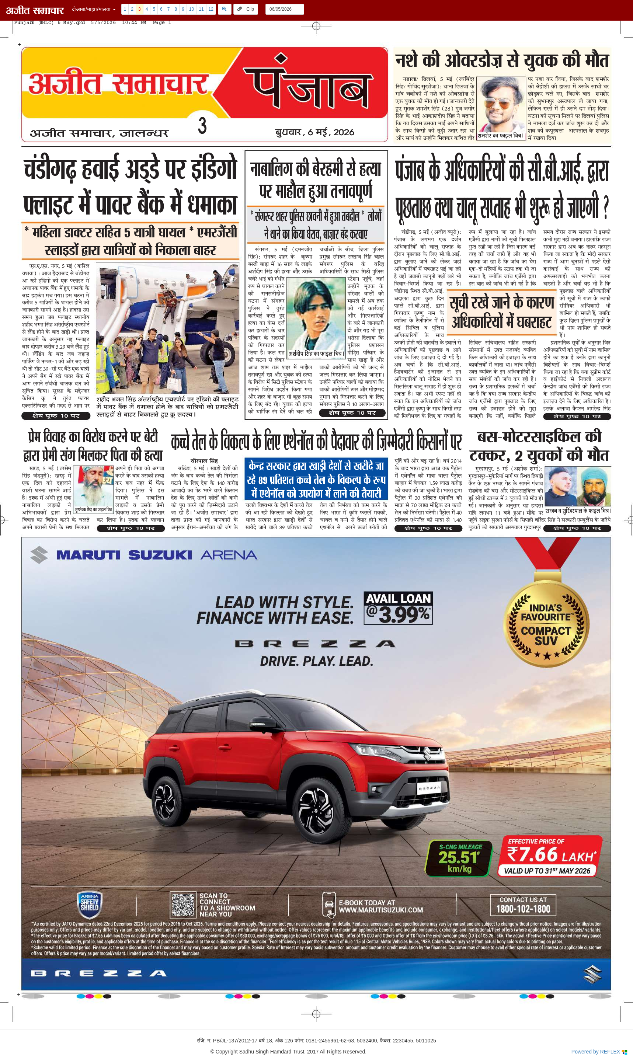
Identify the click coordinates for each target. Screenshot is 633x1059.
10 (191, 9)
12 (211, 9)
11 (201, 9)
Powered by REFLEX (599, 1052)
